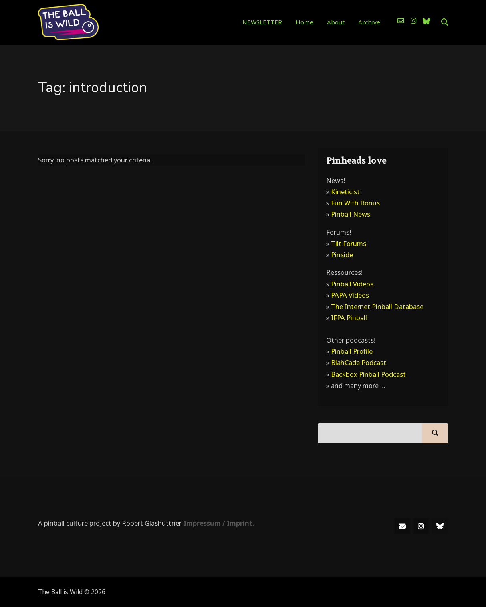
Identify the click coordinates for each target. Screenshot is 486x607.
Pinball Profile (352, 351)
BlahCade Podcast (358, 362)
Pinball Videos (352, 283)
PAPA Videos (350, 295)
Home (304, 22)
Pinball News (350, 214)
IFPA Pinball (349, 317)
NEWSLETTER (262, 22)
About (336, 22)
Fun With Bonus (355, 202)
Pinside (342, 254)
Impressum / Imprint (218, 523)
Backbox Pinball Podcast (368, 374)
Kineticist (345, 191)
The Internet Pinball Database (377, 306)
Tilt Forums (348, 243)
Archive (369, 22)
